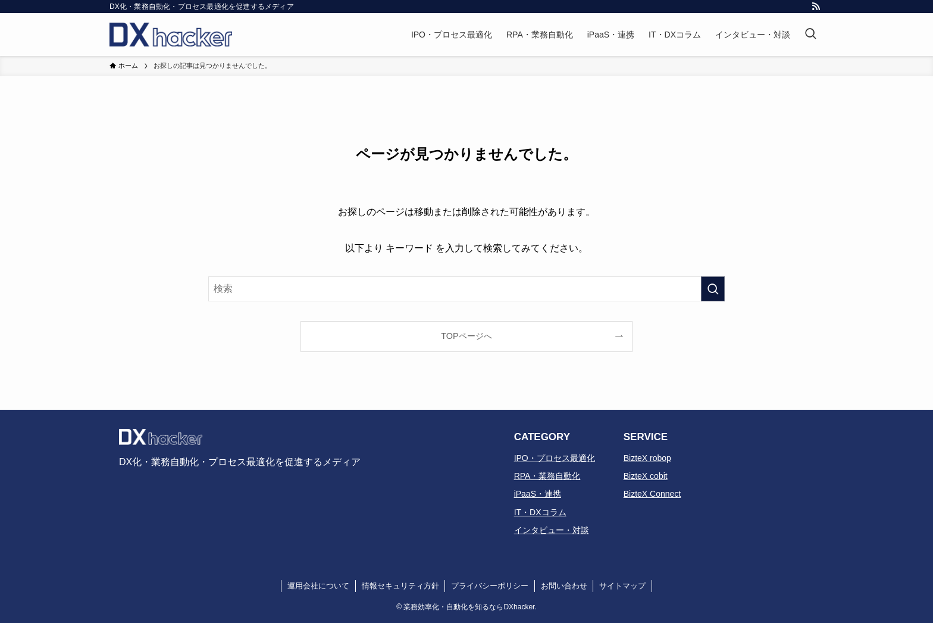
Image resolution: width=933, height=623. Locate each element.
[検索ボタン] (810, 34)
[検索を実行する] (713, 288)
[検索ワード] (466, 288)
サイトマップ (622, 585)
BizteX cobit (646, 476)
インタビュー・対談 (551, 530)
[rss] (816, 6)
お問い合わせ (564, 585)
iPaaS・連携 (537, 494)
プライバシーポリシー (489, 585)
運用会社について (318, 585)
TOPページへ (466, 336)
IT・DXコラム (540, 512)
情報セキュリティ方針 (400, 585)
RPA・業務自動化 (547, 476)
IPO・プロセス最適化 (554, 458)
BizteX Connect (652, 494)
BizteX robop (647, 458)
